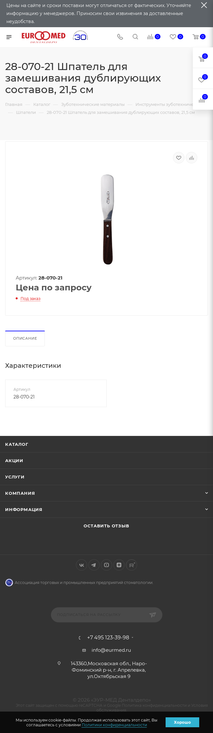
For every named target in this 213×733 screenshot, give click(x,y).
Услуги (15, 476)
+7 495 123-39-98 (108, 637)
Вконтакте (81, 565)
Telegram (94, 565)
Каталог (17, 444)
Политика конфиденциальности (154, 705)
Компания (20, 493)
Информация (24, 509)
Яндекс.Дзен (119, 565)
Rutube (131, 565)
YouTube (106, 565)
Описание (25, 338)
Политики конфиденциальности (114, 724)
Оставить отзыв (106, 525)
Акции (14, 460)
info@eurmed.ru (111, 650)
